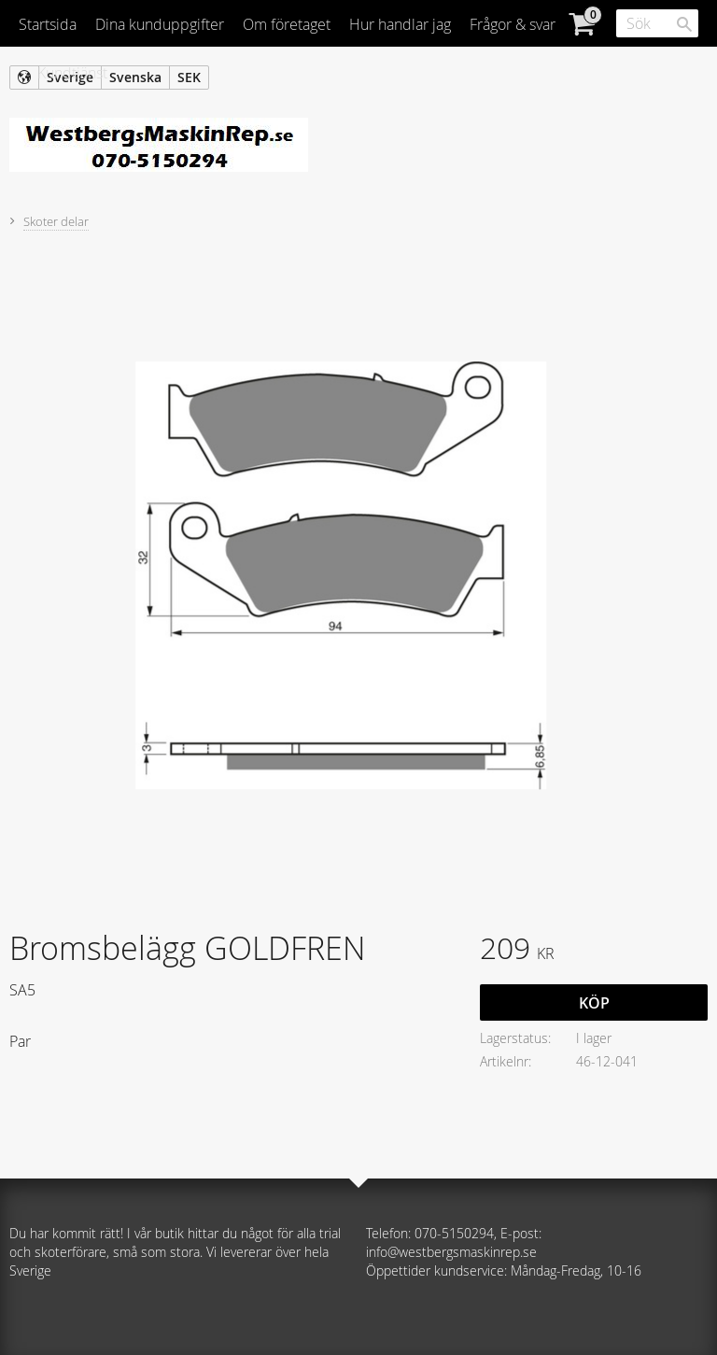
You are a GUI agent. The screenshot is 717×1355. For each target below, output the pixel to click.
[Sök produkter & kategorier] (657, 23)
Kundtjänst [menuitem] (72, 73)
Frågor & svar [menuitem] (512, 24)
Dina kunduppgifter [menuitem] (159, 24)
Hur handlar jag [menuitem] (400, 24)
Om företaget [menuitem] (286, 24)
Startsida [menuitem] (48, 24)
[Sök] (684, 24)
